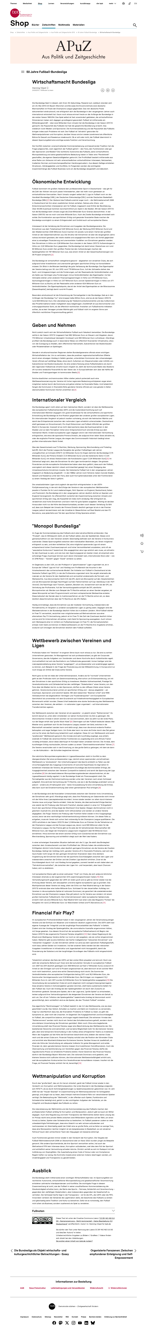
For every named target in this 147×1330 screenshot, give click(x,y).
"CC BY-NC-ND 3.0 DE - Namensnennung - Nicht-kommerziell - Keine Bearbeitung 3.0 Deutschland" (85, 1221)
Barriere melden (95, 1317)
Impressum (24, 1317)
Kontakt (75, 1317)
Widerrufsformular (117, 1288)
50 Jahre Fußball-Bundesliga (87, 32)
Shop (12, 32)
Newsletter (58, 1317)
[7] (113, 744)
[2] (52, 254)
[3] (78, 372)
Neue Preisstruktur (37, 1288)
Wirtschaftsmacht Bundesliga (110, 32)
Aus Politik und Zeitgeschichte (38, 32)
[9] (100, 787)
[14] (79, 1063)
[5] (108, 458)
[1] (48, 200)
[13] (107, 980)
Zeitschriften (21, 32)
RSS (67, 1317)
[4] (75, 389)
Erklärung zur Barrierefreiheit (115, 1317)
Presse (83, 1317)
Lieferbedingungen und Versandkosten (68, 1288)
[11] (104, 902)
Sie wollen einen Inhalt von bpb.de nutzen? (74, 1241)
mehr (112, 3)
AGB (22, 1288)
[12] (85, 934)
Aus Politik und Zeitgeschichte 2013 (63, 32)
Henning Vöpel (40, 88)
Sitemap (48, 1317)
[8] (43, 773)
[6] (71, 721)
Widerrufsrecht (96, 1288)
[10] (98, 876)
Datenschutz (37, 1317)
